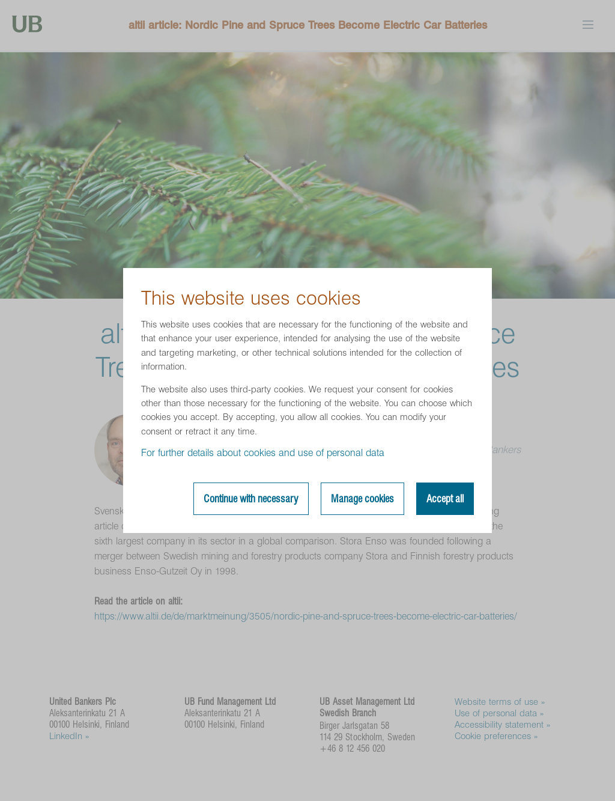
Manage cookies (362, 499)
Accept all (445, 499)
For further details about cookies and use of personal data (262, 452)
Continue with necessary (251, 499)
